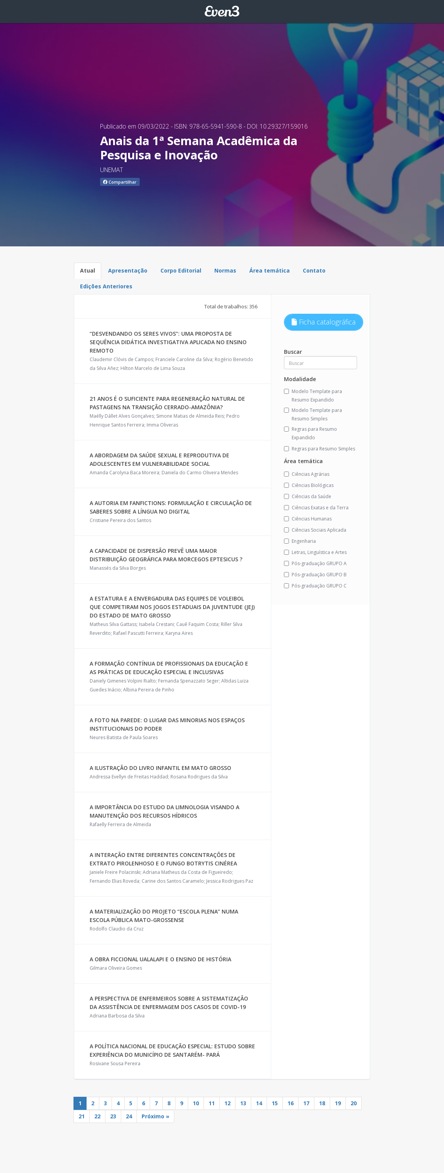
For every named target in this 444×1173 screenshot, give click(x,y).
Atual (87, 270)
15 (275, 1103)
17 (306, 1103)
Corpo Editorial (180, 270)
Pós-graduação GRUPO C (315, 585)
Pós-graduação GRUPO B (315, 574)
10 (196, 1103)
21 (81, 1116)
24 (129, 1116)
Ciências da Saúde (307, 496)
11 (212, 1103)
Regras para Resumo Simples (319, 448)
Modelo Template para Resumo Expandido (313, 395)
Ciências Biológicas (309, 485)
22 (97, 1116)
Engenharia (300, 541)
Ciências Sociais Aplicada (315, 530)
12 (227, 1103)
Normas (225, 270)
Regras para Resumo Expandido (310, 433)
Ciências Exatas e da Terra (316, 507)
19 (338, 1103)
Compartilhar (120, 182)
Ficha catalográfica (324, 321)
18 (322, 1103)
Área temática (269, 270)
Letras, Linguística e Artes (315, 552)
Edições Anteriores (106, 286)
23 (113, 1116)
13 (243, 1103)
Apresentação (127, 270)
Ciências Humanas (308, 518)
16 (290, 1103)
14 (259, 1103)
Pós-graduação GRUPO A (315, 563)
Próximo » (155, 1116)
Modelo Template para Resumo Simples (313, 414)
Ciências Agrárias (306, 474)
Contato (314, 270)
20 (354, 1103)
